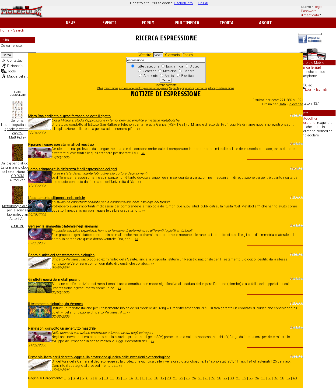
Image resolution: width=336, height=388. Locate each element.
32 (244, 378)
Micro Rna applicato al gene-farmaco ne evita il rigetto (69, 116)
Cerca (7, 55)
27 (213, 378)
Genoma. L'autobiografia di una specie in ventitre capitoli (17, 126)
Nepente (174, 88)
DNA (100, 88)
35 (263, 378)
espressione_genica (156, 88)
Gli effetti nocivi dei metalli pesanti (54, 280)
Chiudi (203, 3)
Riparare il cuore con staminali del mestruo (61, 144)
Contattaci (15, 60)
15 (137, 378)
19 (162, 378)
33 (250, 378)
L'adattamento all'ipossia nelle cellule (56, 198)
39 (288, 378)
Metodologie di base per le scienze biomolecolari (17, 210)
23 (187, 378)
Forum (148, 22)
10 (106, 378)
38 (282, 378)
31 (238, 378)
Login (309, 89)
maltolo (139, 88)
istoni (211, 88)
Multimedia (187, 22)
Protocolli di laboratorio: (308, 120)
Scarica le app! (309, 67)
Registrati (321, 7)
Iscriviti (321, 89)
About (265, 22)
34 (257, 378)
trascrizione (111, 88)
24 (194, 378)
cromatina (201, 88)
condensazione (225, 88)
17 (150, 378)
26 (206, 378)
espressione (126, 88)
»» (138, 129)
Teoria (227, 22)
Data (282, 104)
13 (124, 378)
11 (112, 378)
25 (200, 378)
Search (18, 30)
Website (145, 55)
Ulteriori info (183, 3)
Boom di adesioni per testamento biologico (61, 255)
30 (232, 378)
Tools (11, 71)
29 (225, 378)
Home (4, 30)
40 (295, 378)
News (70, 22)
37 (276, 378)
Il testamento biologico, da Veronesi (55, 304)
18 (156, 378)
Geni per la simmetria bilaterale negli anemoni (63, 226)
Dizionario (15, 66)
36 (269, 378)
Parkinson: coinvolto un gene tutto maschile (61, 328)
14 (131, 378)
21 (175, 378)
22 (181, 378)
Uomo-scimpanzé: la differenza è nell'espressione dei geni (72, 169)
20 (169, 378)
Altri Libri (17, 226)
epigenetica (187, 88)
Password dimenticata (310, 13)
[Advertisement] (317, 212)
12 (118, 378)
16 (143, 378)
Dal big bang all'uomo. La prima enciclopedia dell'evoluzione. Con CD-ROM (17, 169)
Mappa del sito (18, 76)
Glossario (172, 55)
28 (219, 378)
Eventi (109, 22)
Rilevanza (296, 104)
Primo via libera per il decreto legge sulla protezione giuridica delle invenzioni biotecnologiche (99, 357)
